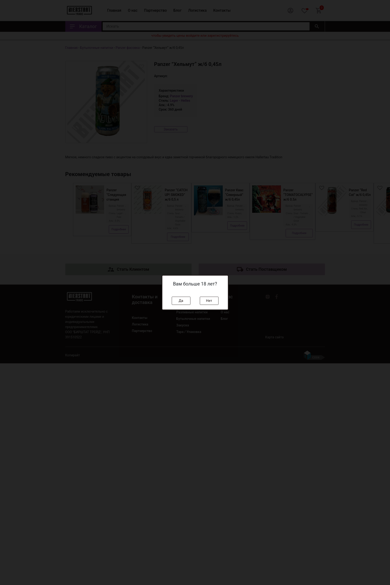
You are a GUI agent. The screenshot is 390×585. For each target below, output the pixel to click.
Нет (209, 301)
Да (181, 301)
